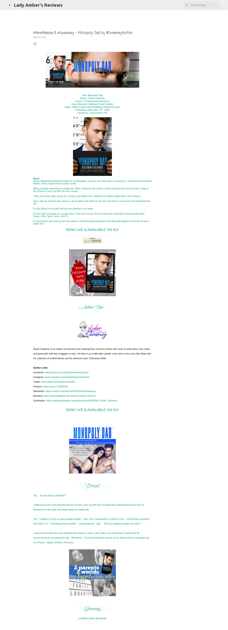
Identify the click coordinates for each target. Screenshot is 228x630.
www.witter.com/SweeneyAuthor (58, 382)
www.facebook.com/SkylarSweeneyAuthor (67, 372)
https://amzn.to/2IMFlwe (55, 386)
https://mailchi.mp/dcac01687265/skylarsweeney (70, 391)
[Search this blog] (204, 5)
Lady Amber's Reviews (38, 5)
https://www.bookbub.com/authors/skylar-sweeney (70, 396)
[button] (35, 44)
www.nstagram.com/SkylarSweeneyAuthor (67, 377)
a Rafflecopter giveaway (92, 618)
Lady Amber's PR (98, 113)
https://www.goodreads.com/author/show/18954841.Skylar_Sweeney (81, 400)
